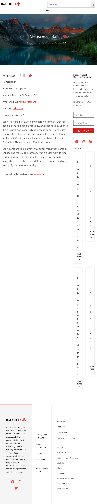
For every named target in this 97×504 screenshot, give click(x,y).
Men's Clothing (47, 43)
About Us (61, 421)
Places (59, 468)
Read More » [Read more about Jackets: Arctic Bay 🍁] (92, 234)
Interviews (61, 473)
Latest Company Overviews (67, 458)
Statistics (60, 463)
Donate (60, 448)
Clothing (36, 43)
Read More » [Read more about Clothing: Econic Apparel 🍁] (92, 369)
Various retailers (27, 101)
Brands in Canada (65, 483)
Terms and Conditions (66, 438)
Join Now (83, 130)
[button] (47, 11)
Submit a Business (64, 453)
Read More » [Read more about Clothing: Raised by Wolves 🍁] (79, 257)
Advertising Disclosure (65, 478)
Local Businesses (63, 488)
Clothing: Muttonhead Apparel (78, 326)
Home (29, 43)
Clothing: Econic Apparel (90, 318)
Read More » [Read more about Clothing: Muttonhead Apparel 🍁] (79, 384)
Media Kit (61, 427)
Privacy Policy (62, 432)
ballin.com (18, 108)
